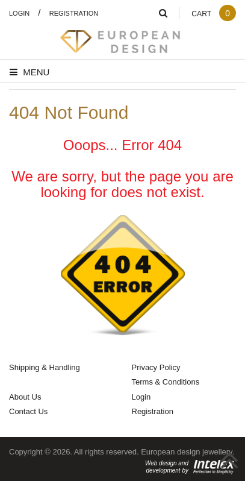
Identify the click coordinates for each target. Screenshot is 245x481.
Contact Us (28, 411)
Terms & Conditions (166, 381)
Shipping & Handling (44, 367)
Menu (29, 72)
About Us (25, 396)
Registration (74, 12)
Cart (213, 13)
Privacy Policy (156, 367)
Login (19, 12)
